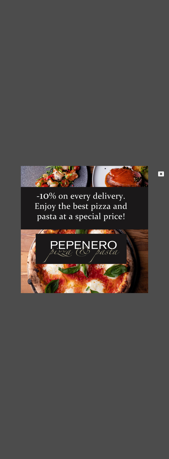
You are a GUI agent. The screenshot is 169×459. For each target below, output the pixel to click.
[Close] (161, 174)
